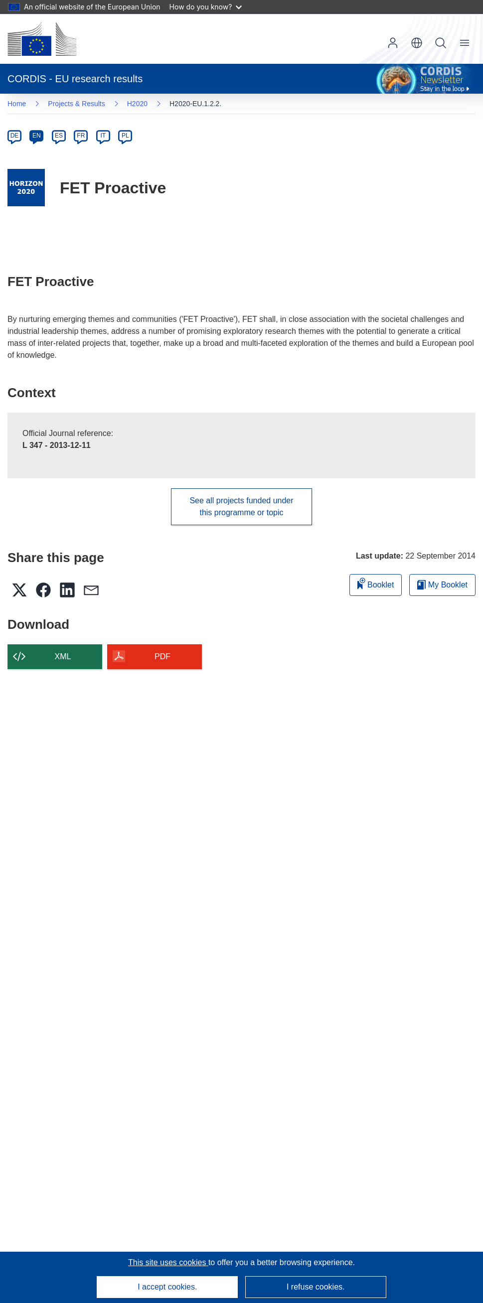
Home (16, 104)
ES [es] (59, 135)
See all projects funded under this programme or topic (241, 506)
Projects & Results (76, 104)
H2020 (137, 104)
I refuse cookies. (316, 1287)
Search (441, 43)
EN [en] (36, 135)
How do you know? (205, 6)
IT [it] (103, 135)
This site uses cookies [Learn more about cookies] (168, 1262)
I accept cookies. (167, 1287)
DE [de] (14, 135)
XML (63, 656)
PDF (162, 656)
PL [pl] (125, 135)
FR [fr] (81, 135)
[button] (417, 43)
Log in (393, 43)
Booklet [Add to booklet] (375, 583)
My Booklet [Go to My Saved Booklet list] (442, 584)
